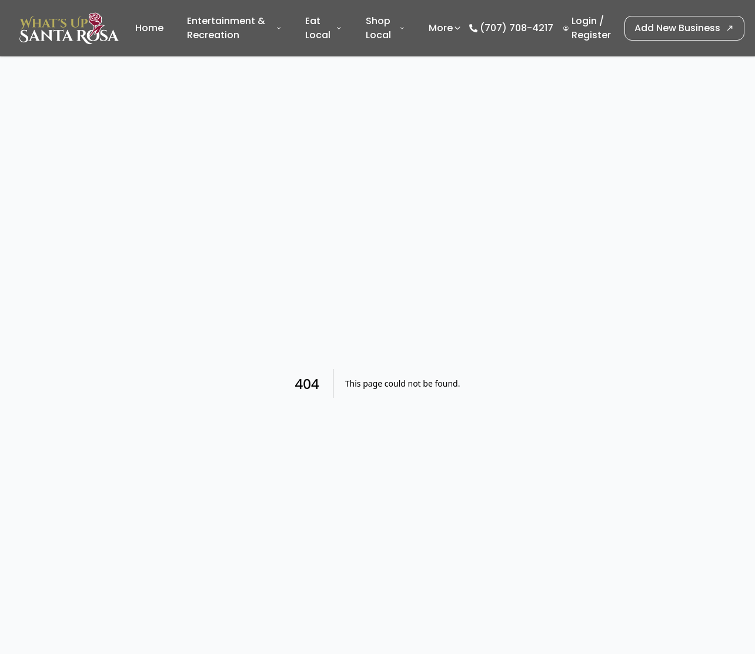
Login (584, 21)
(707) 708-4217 (516, 28)
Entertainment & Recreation (234, 28)
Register (591, 35)
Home (149, 28)
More (445, 28)
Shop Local (385, 28)
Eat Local (323, 28)
